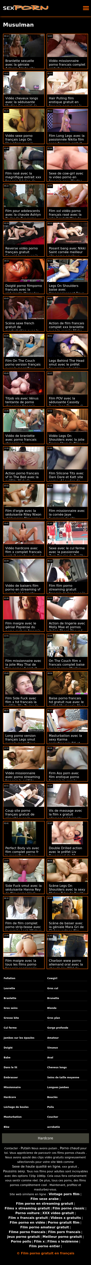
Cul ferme (10, 1027)
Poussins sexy (14, 1171)
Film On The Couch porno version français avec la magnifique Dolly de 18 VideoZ (22, 366)
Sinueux (52, 1047)
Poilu (50, 1107)
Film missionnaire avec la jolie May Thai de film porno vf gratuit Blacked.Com (23, 666)
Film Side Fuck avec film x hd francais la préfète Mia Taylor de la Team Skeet (21, 703)
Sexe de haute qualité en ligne (36, 1166)
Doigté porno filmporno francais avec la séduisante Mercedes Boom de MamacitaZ (23, 291)
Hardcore (10, 1097)
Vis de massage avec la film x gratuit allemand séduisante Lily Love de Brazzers (65, 816)
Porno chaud (69, 1148)
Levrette (9, 988)
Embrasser (11, 1077)
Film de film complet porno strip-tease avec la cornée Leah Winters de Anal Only (23, 928)
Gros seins (11, 1008)
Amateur (53, 1037)
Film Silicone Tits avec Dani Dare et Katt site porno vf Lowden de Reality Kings (66, 478)
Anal (50, 1057)
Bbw (6, 1127)
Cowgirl (52, 978)
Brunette (53, 998)
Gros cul (52, 988)
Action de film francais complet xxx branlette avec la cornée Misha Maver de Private (66, 328)
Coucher (52, 1117)
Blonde (51, 1008)
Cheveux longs (57, 1067)
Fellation (9, 978)
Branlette (10, 998)
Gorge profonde (57, 1027)
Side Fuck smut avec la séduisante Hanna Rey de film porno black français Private (23, 891)
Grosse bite (11, 1018)
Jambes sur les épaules (19, 1037)
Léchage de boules (16, 1107)
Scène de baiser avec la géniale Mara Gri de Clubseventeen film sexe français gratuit (66, 928)
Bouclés (52, 1097)
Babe (7, 1057)
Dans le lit (10, 1067)
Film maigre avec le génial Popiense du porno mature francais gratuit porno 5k (22, 628)
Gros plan (53, 1018)
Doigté (8, 1047)
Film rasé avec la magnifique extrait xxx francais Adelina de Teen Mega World (23, 179)
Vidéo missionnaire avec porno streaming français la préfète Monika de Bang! (22, 778)
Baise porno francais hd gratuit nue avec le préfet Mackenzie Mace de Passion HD (67, 703)
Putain (26, 1148)
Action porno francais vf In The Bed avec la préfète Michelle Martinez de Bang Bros (23, 478)
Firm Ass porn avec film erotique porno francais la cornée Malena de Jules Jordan (67, 778)
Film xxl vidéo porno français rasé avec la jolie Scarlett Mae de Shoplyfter (65, 216)
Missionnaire (12, 1087)
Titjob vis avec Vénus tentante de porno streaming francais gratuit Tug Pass (21, 403)
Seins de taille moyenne (63, 1077)
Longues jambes (58, 1087)
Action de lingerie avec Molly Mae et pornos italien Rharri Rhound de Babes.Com (67, 628)
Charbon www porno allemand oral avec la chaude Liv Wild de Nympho (66, 966)
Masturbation (13, 1117)
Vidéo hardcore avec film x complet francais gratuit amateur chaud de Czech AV (23, 553)
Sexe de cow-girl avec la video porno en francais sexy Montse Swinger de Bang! (66, 179)
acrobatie (53, 1127)
